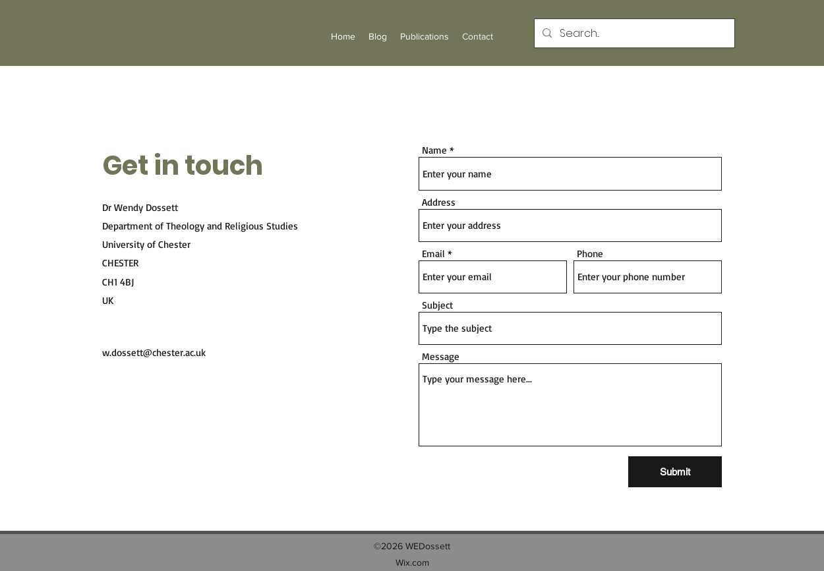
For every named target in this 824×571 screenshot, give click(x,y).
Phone (590, 253)
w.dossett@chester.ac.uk (154, 352)
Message (440, 356)
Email (433, 253)
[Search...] (633, 33)
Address (439, 202)
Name (434, 150)
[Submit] (675, 471)
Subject (437, 305)
